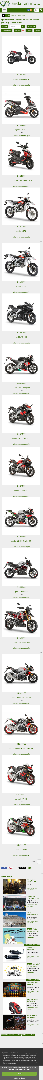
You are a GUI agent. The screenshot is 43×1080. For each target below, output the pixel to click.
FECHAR (19, 1074)
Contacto (5, 1052)
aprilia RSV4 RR (21, 799)
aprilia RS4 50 (21, 337)
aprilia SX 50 (21, 286)
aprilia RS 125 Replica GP (21, 541)
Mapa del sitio (13, 1052)
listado (13, 15)
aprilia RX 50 (21, 231)
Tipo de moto (6, 30)
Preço (37, 30)
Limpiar (4, 26)
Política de (19, 1078)
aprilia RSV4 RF (21, 849)
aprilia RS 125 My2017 (21, 438)
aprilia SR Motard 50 (21, 79)
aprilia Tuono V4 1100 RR (21, 697)
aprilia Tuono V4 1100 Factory (21, 748)
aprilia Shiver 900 (21, 591)
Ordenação (31, 26)
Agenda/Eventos (7, 1035)
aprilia (17, 30)
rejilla (8, 15)
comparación (21, 15)
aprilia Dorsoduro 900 (21, 642)
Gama (29, 30)
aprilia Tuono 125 (21, 490)
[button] (29, 868)
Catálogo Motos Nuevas (25, 1035)
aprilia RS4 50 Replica (21, 387)
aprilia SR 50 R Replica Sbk (21, 180)
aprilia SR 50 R (21, 130)
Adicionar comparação (21, 85)
